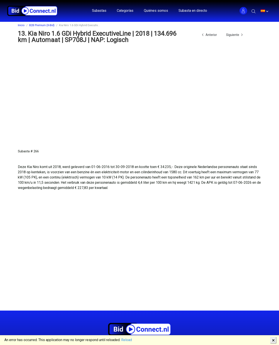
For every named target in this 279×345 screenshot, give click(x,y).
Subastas (99, 10)
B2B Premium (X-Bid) (41, 25)
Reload (126, 340)
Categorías (125, 10)
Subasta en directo (193, 10)
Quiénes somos (156, 10)
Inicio (21, 25)
